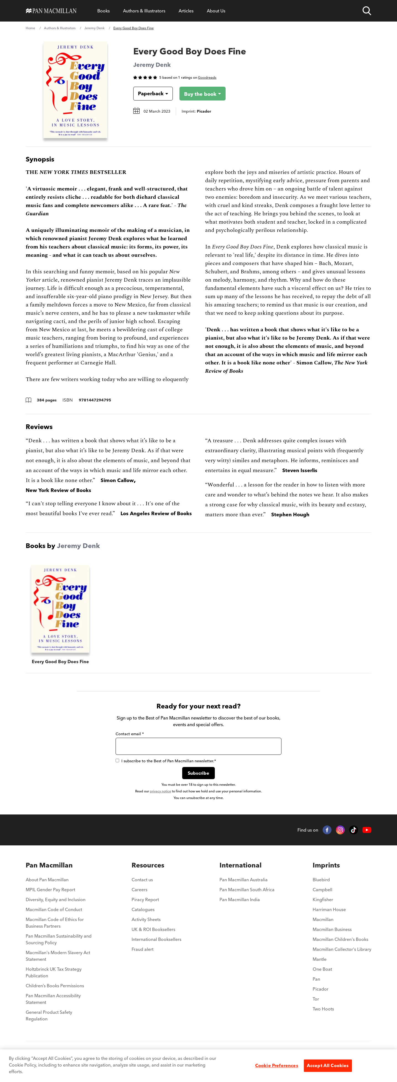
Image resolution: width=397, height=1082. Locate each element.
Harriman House (329, 909)
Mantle (320, 959)
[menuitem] (59, 881)
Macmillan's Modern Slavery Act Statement (58, 956)
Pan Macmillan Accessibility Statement (53, 999)
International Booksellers (156, 939)
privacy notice (160, 791)
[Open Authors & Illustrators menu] (144, 11)
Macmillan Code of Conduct (54, 909)
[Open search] (366, 10)
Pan (316, 979)
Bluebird (321, 879)
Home (30, 28)
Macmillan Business (332, 929)
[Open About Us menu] (216, 11)
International (241, 865)
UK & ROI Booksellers (153, 929)
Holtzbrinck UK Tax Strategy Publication (54, 972)
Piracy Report (145, 899)
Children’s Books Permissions (55, 985)
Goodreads (207, 77)
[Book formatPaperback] (149, 93)
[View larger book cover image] (75, 89)
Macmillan (323, 919)
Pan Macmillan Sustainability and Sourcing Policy (59, 939)
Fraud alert (142, 949)
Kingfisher (323, 899)
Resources (148, 865)
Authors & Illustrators (144, 11)
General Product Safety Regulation (49, 1015)
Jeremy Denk (94, 28)
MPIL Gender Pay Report (50, 889)
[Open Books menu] (103, 11)
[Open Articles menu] (186, 11)
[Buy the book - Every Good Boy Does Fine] (202, 93)
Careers (139, 889)
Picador (320, 989)
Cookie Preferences (276, 1065)
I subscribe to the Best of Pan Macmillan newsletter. (166, 760)
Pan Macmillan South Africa (247, 889)
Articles (186, 11)
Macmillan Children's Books (340, 939)
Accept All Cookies (328, 1065)
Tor (316, 999)
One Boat (322, 969)
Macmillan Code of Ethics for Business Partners (55, 923)
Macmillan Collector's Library (342, 949)
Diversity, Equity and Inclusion (55, 899)
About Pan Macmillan (47, 879)
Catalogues (143, 909)
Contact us (142, 879)
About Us (216, 11)
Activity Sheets (146, 919)
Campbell (322, 889)
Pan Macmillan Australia (244, 879)
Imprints (326, 865)
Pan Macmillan (49, 865)
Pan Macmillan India (240, 899)
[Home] (51, 10)
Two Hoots (323, 1009)
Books (103, 11)
